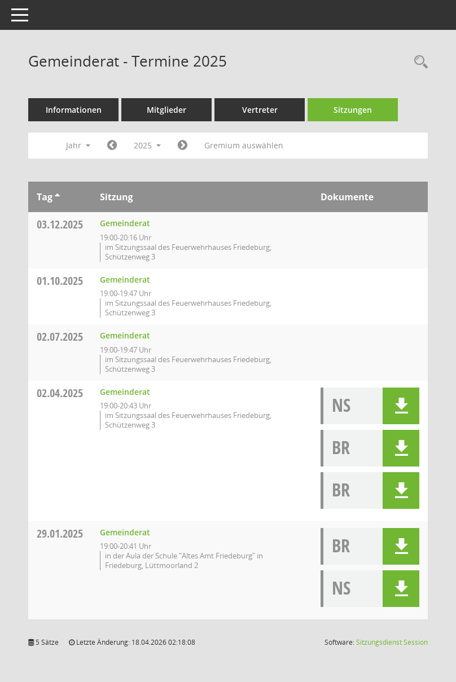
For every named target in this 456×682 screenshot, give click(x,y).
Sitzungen (353, 109)
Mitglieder (166, 109)
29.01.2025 (60, 533)
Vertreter (260, 109)
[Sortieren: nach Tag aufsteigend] (57, 197)
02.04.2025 (60, 393)
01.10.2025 (60, 280)
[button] (401, 406)
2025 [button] (147, 145)
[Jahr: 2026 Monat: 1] (182, 145)
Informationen (74, 109)
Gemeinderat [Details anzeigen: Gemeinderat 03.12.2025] (125, 223)
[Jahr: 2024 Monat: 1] (112, 145)
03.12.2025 (60, 224)
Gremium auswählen (243, 145)
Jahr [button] (78, 145)
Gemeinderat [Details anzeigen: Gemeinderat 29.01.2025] (125, 532)
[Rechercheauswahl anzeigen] (418, 62)
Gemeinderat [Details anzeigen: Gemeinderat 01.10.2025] (125, 279)
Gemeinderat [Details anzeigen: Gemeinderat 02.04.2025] (125, 391)
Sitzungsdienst (392, 642)
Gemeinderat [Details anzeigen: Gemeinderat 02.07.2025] (125, 335)
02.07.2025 (60, 336)
